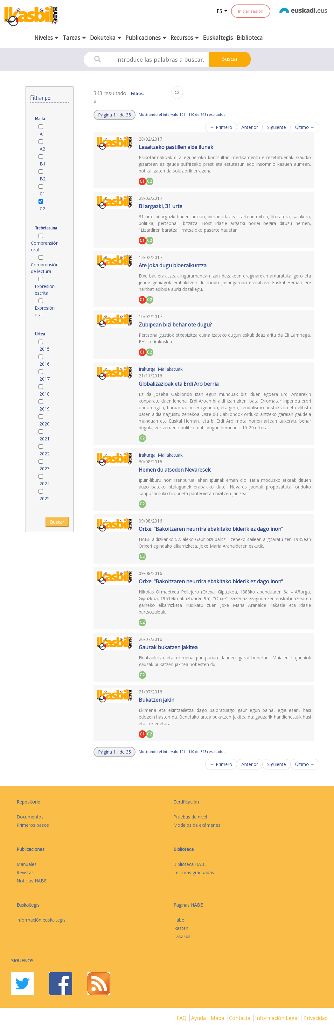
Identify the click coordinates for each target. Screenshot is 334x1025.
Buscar (229, 58)
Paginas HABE (188, 905)
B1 (42, 164)
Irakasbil (181, 936)
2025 (45, 498)
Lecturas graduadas (193, 872)
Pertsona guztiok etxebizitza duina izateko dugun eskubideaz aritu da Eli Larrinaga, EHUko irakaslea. (225, 338)
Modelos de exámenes (196, 825)
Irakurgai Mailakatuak (161, 369)
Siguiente (276, 127)
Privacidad (315, 1017)
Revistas (25, 872)
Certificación (186, 802)
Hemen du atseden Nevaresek (175, 469)
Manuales (27, 864)
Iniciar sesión (250, 11)
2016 (45, 364)
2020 (45, 424)
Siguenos (22, 961)
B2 (42, 179)
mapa (218, 1017)
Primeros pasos (33, 825)
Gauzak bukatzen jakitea (168, 647)
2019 (45, 409)
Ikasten (180, 928)
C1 (42, 194)
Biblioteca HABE (190, 864)
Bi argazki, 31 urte (160, 206)
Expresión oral (45, 311)
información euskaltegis (41, 920)
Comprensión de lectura (45, 268)
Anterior (249, 127)
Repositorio (28, 802)
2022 (45, 454)
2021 (45, 439)
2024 (45, 484)
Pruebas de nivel (190, 817)
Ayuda (199, 1017)
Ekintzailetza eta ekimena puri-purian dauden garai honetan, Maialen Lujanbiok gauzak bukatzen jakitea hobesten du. (225, 661)
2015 (45, 349)
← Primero (221, 127)
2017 (45, 379)
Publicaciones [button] (146, 37)
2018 (45, 394)
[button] (115, 115)
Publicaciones (31, 849)
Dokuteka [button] (106, 37)
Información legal (277, 1017)
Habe (178, 920)
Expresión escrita (45, 289)
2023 (45, 469)
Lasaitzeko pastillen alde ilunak (176, 147)
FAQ (182, 1017)
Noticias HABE (31, 881)
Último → (305, 127)
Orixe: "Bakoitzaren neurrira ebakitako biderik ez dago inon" (211, 528)
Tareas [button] (74, 37)
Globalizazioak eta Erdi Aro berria (179, 383)
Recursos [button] (184, 37)
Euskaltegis (218, 37)
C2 (42, 209)
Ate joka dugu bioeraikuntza (172, 265)
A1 (42, 134)
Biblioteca (250, 37)
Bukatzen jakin (156, 699)
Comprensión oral (45, 246)
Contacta (240, 1017)
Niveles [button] (46, 37)
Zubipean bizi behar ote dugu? (175, 324)
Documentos (30, 817)
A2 (42, 149)
